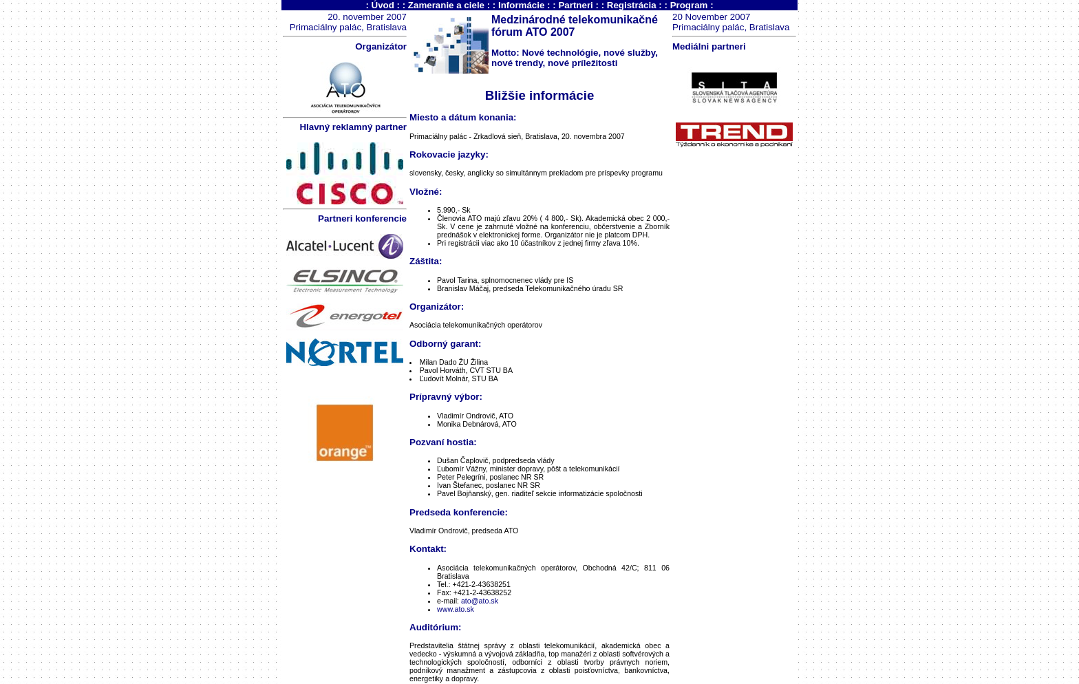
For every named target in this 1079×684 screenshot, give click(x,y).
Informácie (521, 5)
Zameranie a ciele (446, 5)
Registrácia (631, 5)
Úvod (383, 5)
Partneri (575, 5)
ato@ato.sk (479, 601)
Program (689, 5)
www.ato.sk (455, 609)
